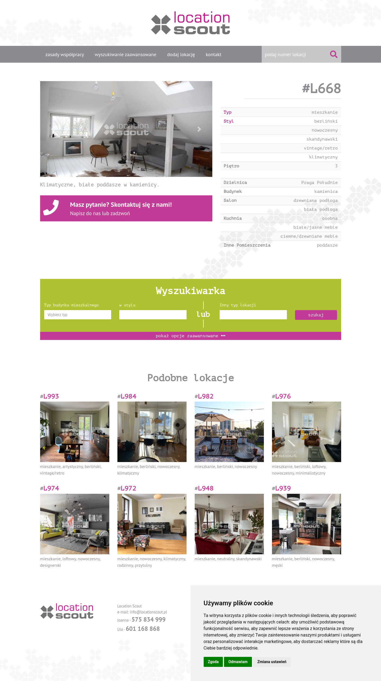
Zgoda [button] (213, 662)
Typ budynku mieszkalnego (71, 305)
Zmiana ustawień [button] (271, 662)
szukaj (316, 315)
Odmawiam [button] (238, 662)
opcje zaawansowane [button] (190, 335)
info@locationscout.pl (148, 612)
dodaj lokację (181, 54)
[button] (53, 129)
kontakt (214, 54)
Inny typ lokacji (238, 305)
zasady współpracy (65, 54)
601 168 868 (143, 628)
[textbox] (77, 314)
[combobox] (77, 314)
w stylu (127, 305)
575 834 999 (149, 619)
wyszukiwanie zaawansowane (125, 54)
